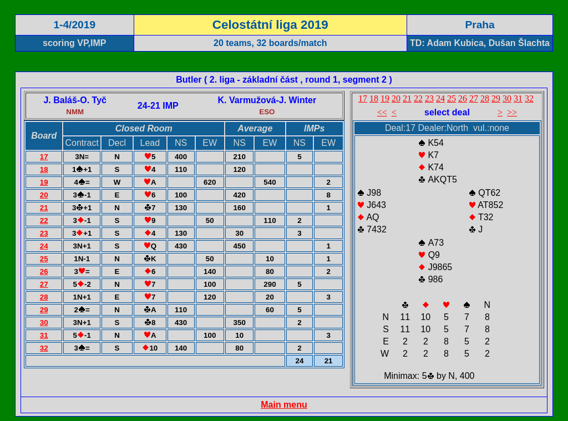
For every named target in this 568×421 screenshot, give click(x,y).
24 (44, 246)
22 (44, 220)
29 (44, 310)
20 (44, 195)
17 (44, 157)
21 (44, 208)
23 (44, 233)
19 (44, 182)
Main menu (284, 404)
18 (44, 169)
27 (44, 284)
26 (44, 271)
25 (44, 259)
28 (44, 297)
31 (44, 335)
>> (512, 112)
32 (44, 348)
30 (44, 322)
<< (382, 112)
